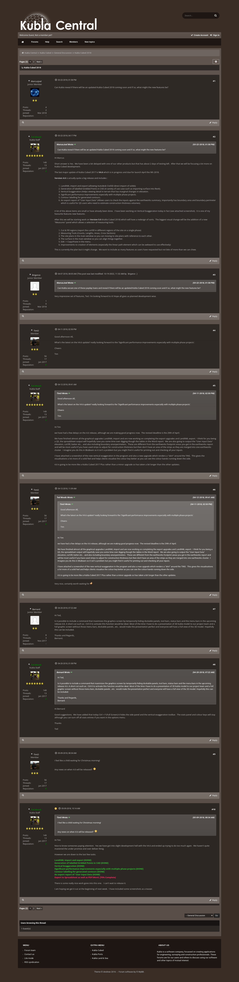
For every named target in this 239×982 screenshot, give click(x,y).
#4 (214, 330)
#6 (214, 489)
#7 (214, 609)
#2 (214, 136)
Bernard (36, 609)
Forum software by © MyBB (131, 972)
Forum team (29, 950)
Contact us (28, 954)
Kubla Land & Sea (99, 958)
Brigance (36, 275)
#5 (214, 385)
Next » (39, 62)
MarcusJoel (36, 81)
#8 (214, 664)
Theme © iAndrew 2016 (106, 972)
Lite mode (27, 958)
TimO (36, 330)
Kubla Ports (96, 954)
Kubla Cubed (45, 53)
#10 (213, 809)
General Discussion (63, 53)
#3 (214, 274)
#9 (214, 754)
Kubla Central (31, 53)
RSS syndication (30, 962)
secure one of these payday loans (82, 288)
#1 (214, 81)
